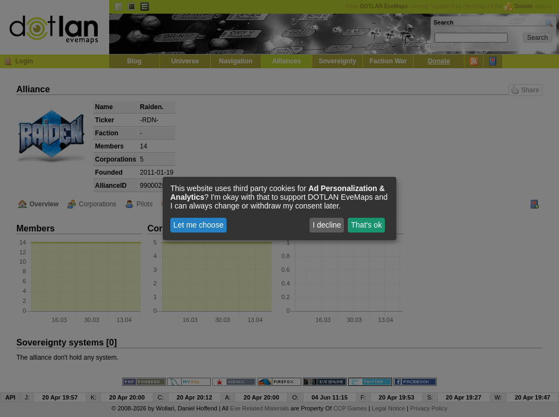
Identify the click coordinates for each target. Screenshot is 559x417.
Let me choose (199, 225)
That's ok (366, 225)
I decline (327, 225)
